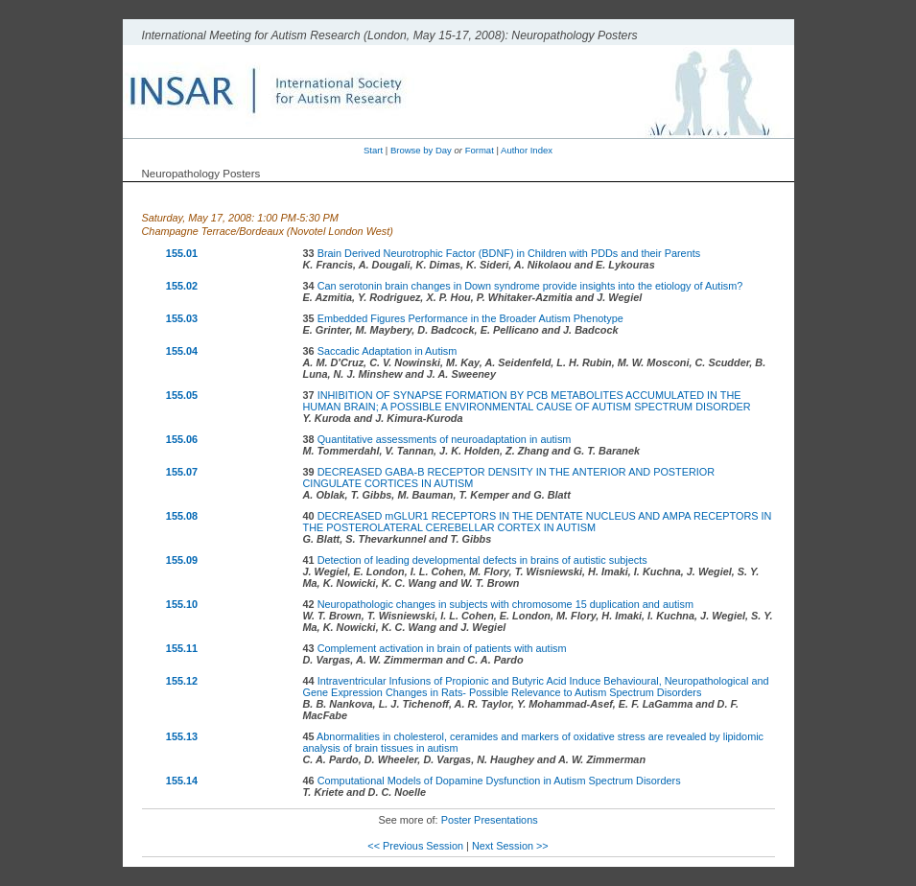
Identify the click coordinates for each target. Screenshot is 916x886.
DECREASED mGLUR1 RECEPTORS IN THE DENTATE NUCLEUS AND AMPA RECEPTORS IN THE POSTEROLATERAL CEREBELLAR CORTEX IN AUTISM (537, 521)
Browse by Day (421, 150)
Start (373, 150)
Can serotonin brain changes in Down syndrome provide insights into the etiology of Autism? (530, 285)
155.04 (182, 351)
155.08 (182, 516)
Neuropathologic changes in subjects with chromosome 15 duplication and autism (505, 604)
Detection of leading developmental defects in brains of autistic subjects (482, 560)
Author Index (526, 150)
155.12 (182, 681)
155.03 (182, 318)
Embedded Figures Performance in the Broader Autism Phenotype (470, 318)
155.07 (182, 472)
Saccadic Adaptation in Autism (387, 351)
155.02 (182, 285)
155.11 (182, 648)
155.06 (182, 439)
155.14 (182, 780)
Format (479, 150)
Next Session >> (510, 845)
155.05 (182, 395)
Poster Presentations (489, 820)
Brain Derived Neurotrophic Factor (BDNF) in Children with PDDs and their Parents (509, 253)
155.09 (182, 560)
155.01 (182, 253)
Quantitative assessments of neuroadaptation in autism (444, 439)
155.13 (182, 736)
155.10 (182, 604)
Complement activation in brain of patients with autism (442, 648)
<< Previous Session (415, 845)
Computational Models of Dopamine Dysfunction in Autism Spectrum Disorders (499, 780)
